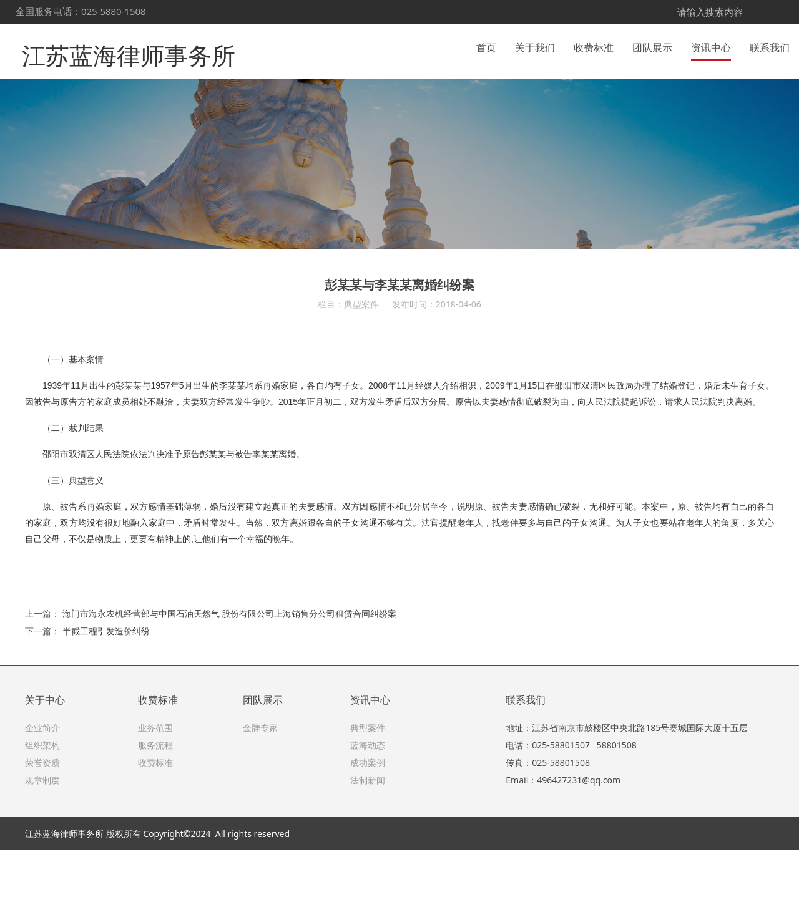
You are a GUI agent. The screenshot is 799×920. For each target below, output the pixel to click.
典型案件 (367, 797)
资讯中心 (711, 46)
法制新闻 (367, 850)
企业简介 (42, 797)
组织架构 (42, 815)
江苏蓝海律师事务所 (112, 45)
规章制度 (42, 850)
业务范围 (155, 797)
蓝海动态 (367, 815)
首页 (486, 46)
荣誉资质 (42, 832)
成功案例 (367, 832)
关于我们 (535, 46)
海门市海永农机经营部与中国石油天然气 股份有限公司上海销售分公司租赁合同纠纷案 (229, 683)
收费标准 (594, 46)
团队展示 (652, 46)
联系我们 (770, 46)
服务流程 (155, 815)
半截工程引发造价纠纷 (106, 701)
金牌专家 (260, 797)
